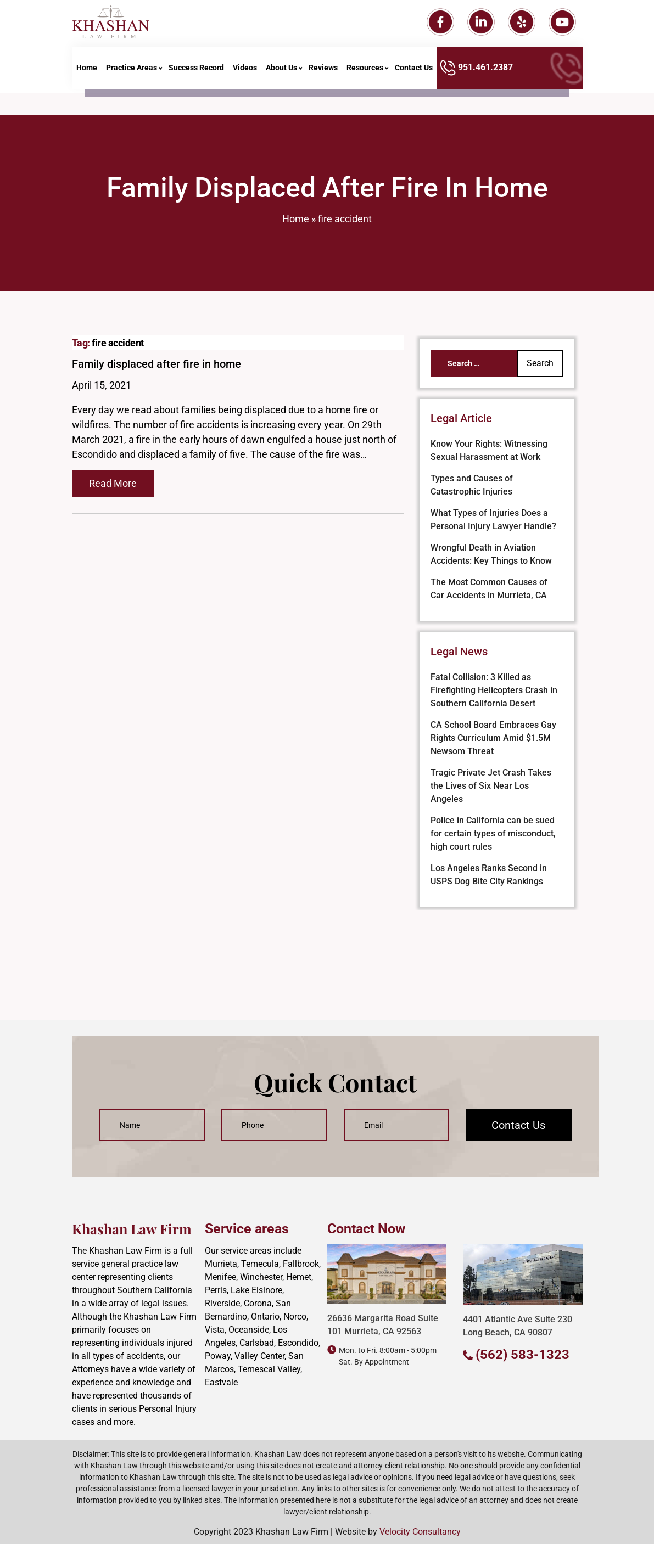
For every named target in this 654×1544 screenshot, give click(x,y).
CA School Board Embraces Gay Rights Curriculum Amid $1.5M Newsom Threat (493, 738)
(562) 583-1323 (522, 1354)
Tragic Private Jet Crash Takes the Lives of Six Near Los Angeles (491, 785)
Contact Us (414, 73)
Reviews (323, 73)
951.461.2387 (476, 73)
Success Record (196, 73)
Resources (364, 73)
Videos (245, 73)
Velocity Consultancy (420, 1531)
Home (86, 73)
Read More (113, 483)
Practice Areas (131, 73)
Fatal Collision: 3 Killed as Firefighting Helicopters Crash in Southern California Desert (494, 690)
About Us (281, 73)
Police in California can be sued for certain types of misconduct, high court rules (493, 833)
